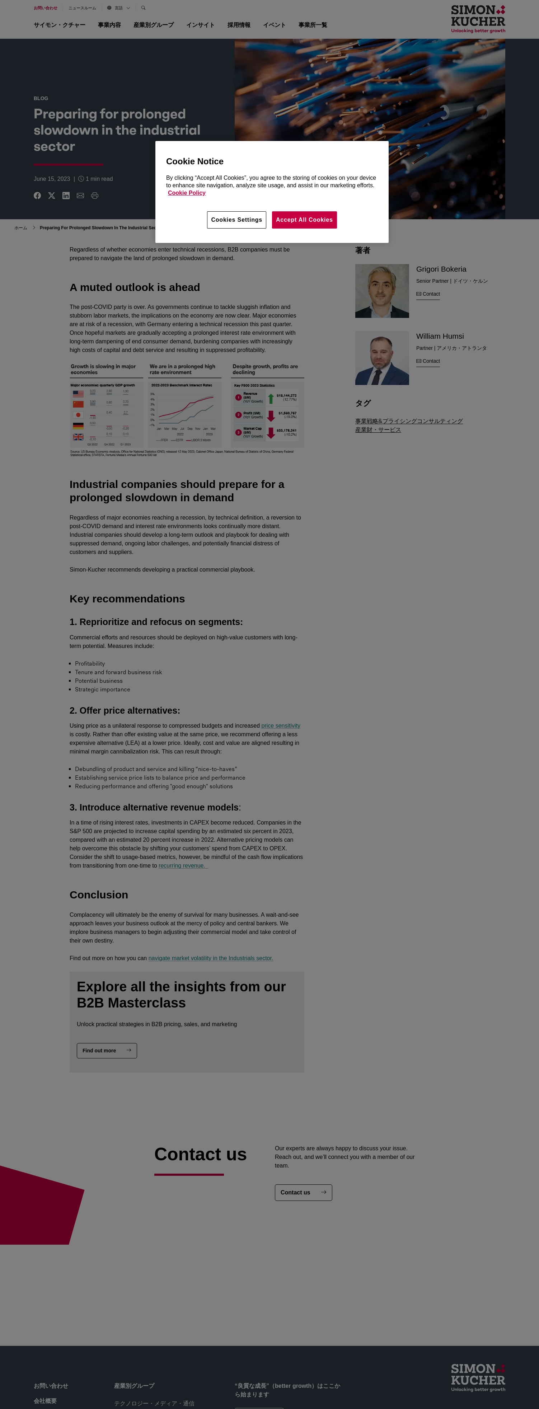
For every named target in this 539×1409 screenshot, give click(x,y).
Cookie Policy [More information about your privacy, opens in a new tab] (187, 193)
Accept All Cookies (304, 220)
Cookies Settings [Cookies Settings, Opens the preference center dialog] (236, 220)
